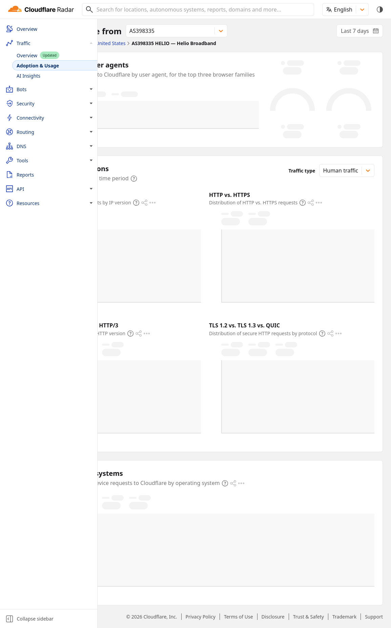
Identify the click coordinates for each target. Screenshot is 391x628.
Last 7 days (362, 32)
